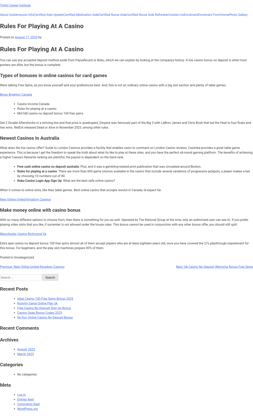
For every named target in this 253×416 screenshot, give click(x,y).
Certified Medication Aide (81, 15)
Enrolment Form (209, 15)
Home (224, 15)
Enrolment (191, 15)
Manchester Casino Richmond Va (23, 234)
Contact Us (176, 15)
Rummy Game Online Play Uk (37, 303)
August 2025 (26, 349)
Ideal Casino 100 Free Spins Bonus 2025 (45, 299)
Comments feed (28, 404)
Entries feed (25, 399)
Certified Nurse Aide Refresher (148, 15)
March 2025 (25, 354)
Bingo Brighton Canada (16, 94)
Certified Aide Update (48, 15)
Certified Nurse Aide (112, 15)
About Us (6, 15)
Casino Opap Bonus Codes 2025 (39, 313)
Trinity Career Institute (15, 5)
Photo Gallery (238, 15)
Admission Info (23, 15)
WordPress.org (27, 409)
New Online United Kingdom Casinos (25, 199)
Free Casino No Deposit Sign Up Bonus (44, 308)
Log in (21, 395)
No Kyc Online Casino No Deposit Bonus (45, 317)
